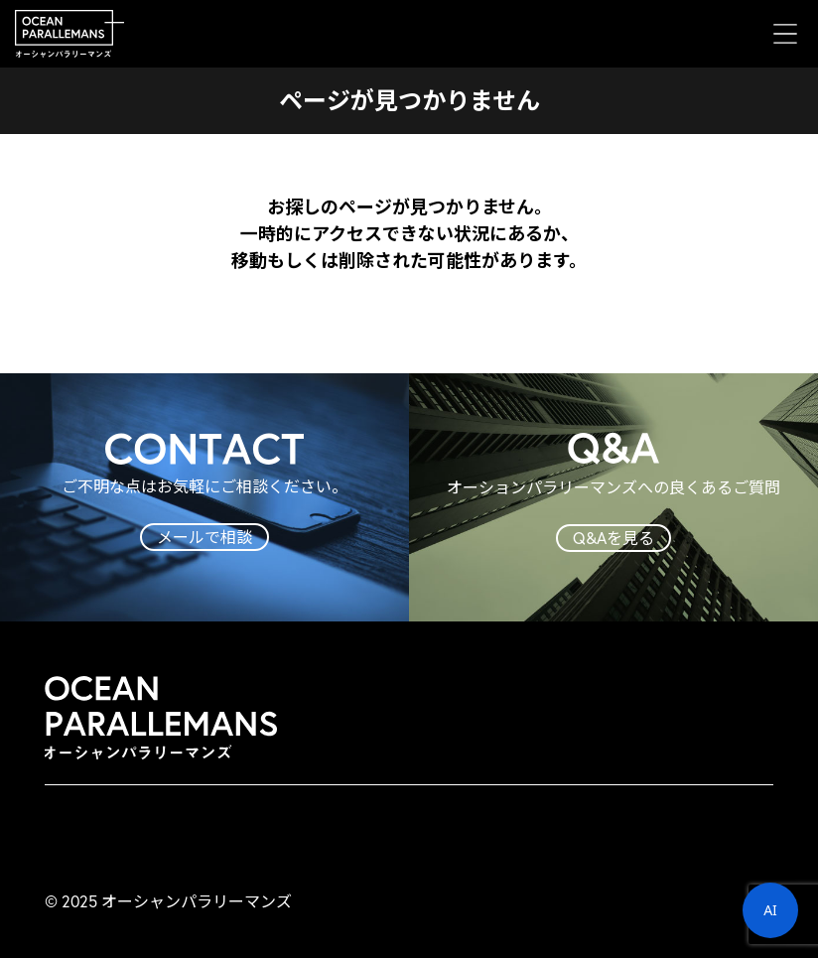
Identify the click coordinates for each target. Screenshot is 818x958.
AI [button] (770, 909)
